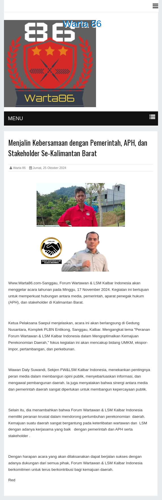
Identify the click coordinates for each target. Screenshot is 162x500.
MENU (15, 118)
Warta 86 (82, 23)
